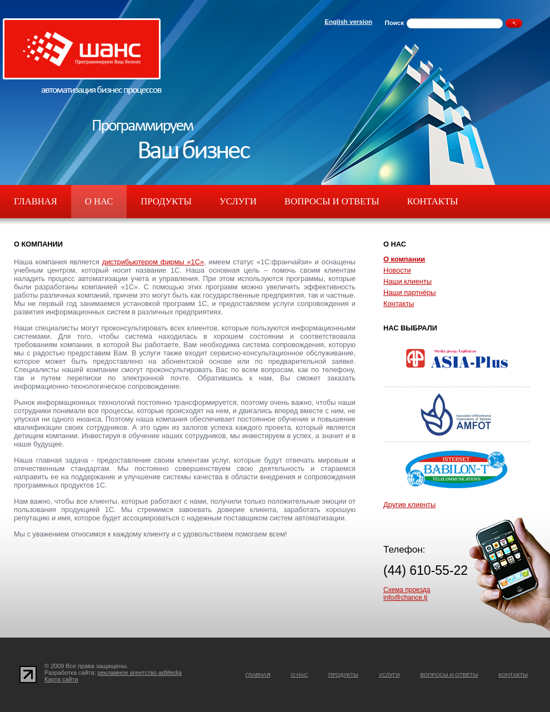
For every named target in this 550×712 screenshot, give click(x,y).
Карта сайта (61, 679)
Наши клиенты (407, 281)
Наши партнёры (409, 292)
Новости (397, 270)
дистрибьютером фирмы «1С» (153, 262)
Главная (35, 201)
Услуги (238, 201)
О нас (99, 201)
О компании (404, 259)
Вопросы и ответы (331, 201)
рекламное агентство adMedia (140, 672)
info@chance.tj (405, 597)
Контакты (432, 201)
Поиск (394, 22)
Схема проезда (406, 590)
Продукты (166, 201)
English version (348, 21)
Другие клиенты (409, 504)
